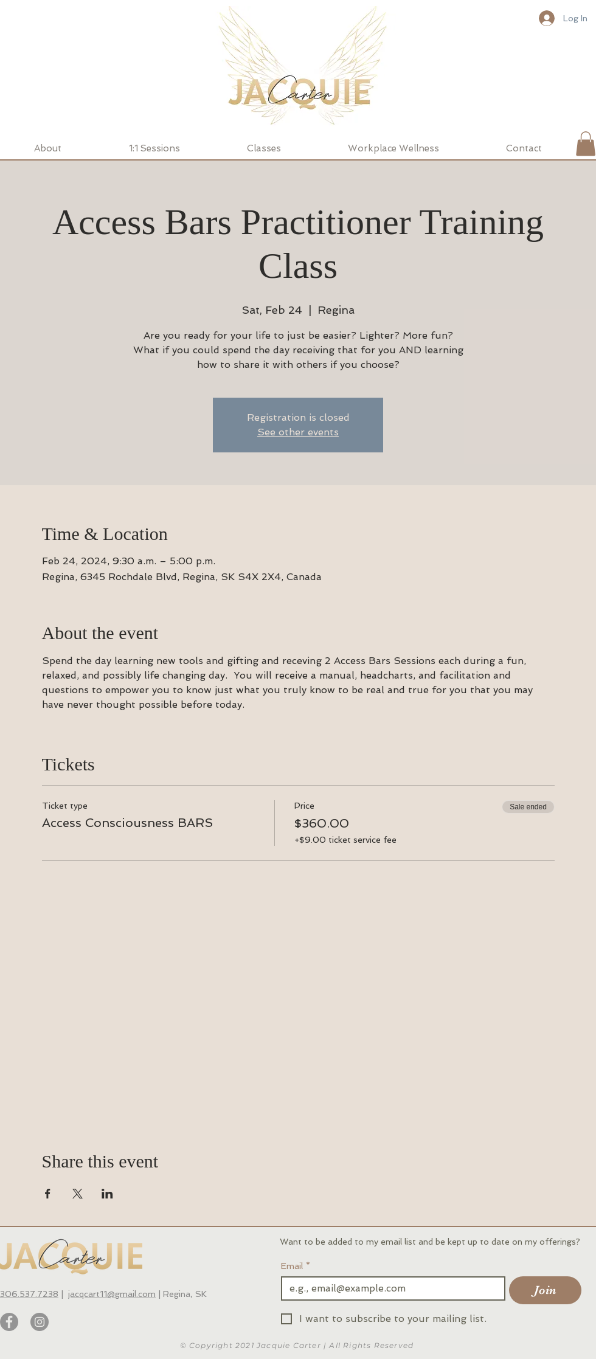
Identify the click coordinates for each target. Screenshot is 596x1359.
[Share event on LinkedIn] (107, 1193)
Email (295, 1266)
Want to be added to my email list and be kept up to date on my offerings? (431, 1242)
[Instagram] (39, 1322)
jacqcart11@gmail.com (112, 1294)
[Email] (389, 1288)
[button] (585, 143)
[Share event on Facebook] (48, 1193)
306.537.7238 (29, 1294)
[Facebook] (9, 1322)
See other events (298, 432)
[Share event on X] (77, 1193)
